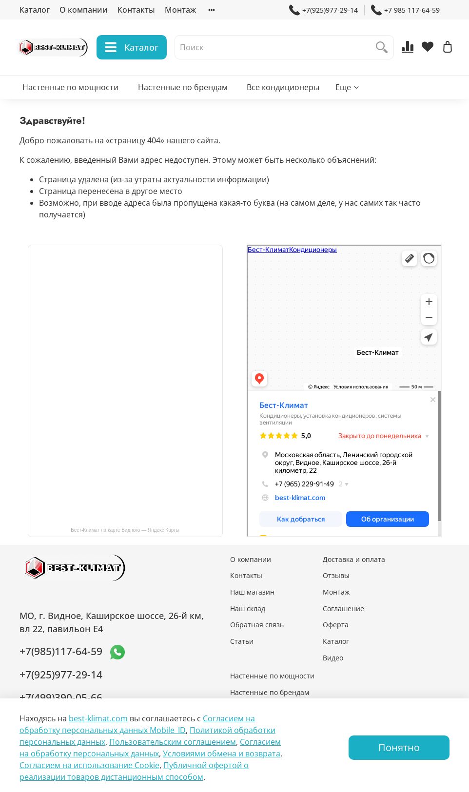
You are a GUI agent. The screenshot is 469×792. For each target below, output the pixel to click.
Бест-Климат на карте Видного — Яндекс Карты (125, 530)
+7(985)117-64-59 (61, 651)
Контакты (136, 9)
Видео (333, 657)
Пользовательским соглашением (172, 741)
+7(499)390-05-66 (61, 697)
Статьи (242, 641)
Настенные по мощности (70, 90)
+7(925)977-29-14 (323, 10)
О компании (83, 9)
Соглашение (343, 608)
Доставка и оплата (354, 559)
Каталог (35, 9)
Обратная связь (257, 624)
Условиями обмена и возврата (221, 753)
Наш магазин (252, 592)
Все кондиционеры (283, 90)
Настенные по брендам (183, 90)
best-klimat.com (98, 718)
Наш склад (247, 608)
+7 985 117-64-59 (405, 10)
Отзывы (336, 575)
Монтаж (180, 9)
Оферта (336, 624)
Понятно (399, 747)
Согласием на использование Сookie (89, 765)
